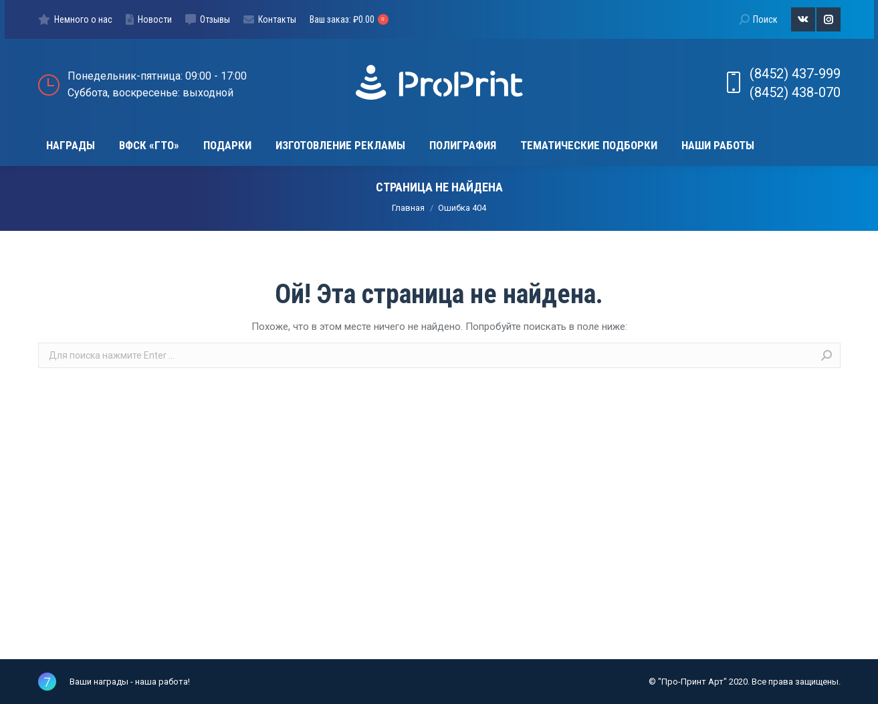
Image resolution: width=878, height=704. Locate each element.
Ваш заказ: (349, 19)
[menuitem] (75, 19)
